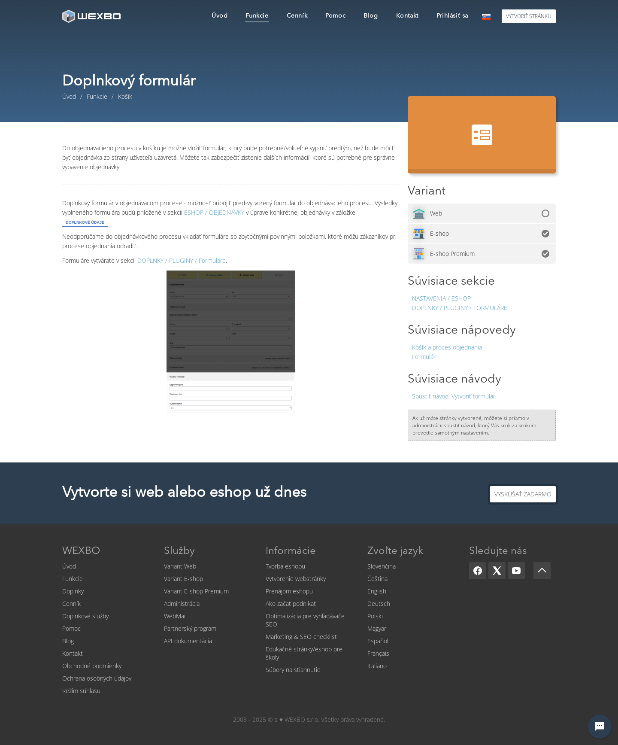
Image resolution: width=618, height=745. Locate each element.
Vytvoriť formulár (453, 396)
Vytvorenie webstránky (296, 579)
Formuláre (181, 260)
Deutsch (378, 603)
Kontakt (72, 653)
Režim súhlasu (81, 691)
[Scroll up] (542, 570)
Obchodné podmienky (91, 666)
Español (377, 641)
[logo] (92, 16)
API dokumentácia (188, 641)
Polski (375, 616)
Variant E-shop (183, 579)
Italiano (377, 666)
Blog (68, 641)
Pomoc (71, 628)
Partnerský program (190, 628)
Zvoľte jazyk (395, 551)
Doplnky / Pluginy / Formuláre (459, 308)
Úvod (69, 566)
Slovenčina (381, 566)
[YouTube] (516, 570)
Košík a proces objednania (447, 347)
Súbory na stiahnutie (293, 670)
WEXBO (81, 551)
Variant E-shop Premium (196, 591)
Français (378, 653)
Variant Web (180, 566)
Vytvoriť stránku (528, 16)
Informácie (291, 551)
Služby (179, 551)
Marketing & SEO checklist (301, 636)
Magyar (376, 628)
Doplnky (73, 591)
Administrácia (182, 603)
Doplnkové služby (85, 616)
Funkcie (72, 579)
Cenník (71, 603)
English (376, 591)
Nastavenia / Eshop (441, 298)
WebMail (175, 616)
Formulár (424, 357)
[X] (497, 570)
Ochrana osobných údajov (96, 678)
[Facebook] (477, 570)
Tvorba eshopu (285, 566)
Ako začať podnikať (291, 603)
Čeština (377, 579)
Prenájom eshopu (289, 591)
